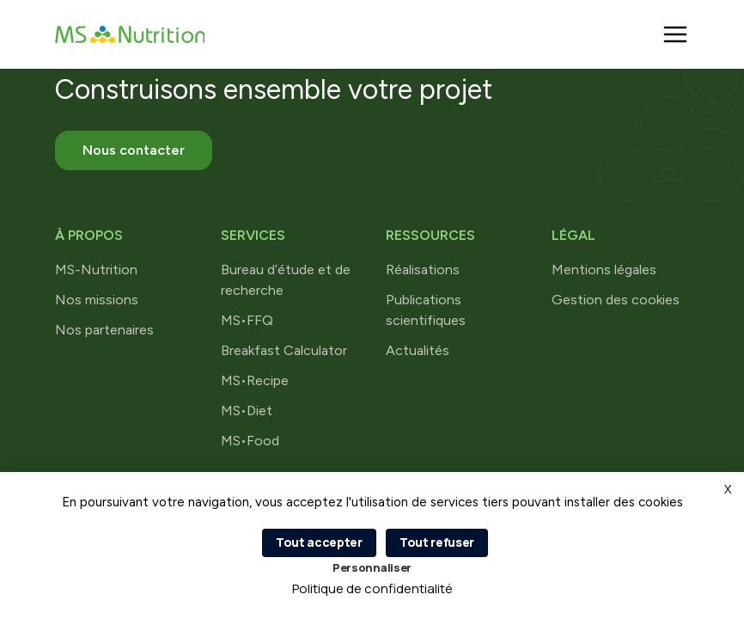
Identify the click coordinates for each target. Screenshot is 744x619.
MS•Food (250, 440)
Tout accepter (319, 542)
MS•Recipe (255, 380)
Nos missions (96, 299)
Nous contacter (133, 150)
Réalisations (423, 269)
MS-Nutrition (96, 269)
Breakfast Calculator (284, 350)
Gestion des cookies (616, 299)
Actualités (417, 350)
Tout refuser (436, 542)
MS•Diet (246, 410)
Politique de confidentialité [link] (372, 588)
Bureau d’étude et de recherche (286, 279)
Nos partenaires (104, 330)
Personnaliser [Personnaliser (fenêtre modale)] (372, 567)
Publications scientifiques (426, 309)
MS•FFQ (247, 320)
